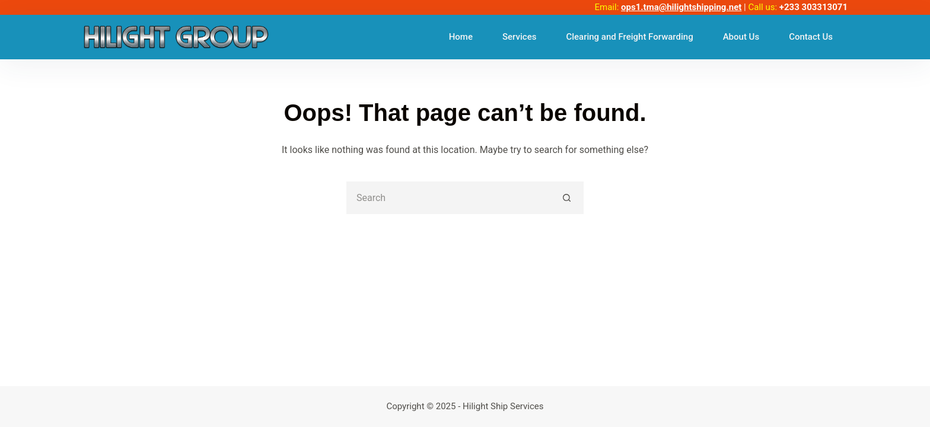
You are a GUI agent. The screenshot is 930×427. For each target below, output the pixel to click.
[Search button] (567, 197)
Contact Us (811, 36)
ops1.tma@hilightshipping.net (681, 7)
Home (461, 36)
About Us (741, 36)
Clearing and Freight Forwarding (629, 36)
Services (519, 36)
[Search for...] (448, 197)
